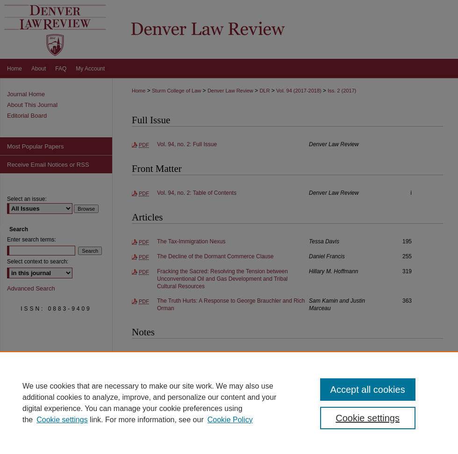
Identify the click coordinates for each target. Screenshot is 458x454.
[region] (229, 402)
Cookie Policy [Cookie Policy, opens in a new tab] (230, 420)
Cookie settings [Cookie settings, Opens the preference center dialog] (368, 418)
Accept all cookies (367, 389)
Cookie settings (61, 420)
